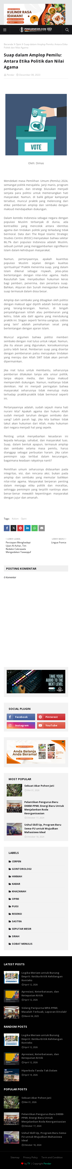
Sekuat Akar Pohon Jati (39, 785)
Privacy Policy (30, 1157)
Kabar (16, 884)
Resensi (17, 913)
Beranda (8, 44)
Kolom (15, 518)
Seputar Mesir (21, 928)
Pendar (10, 74)
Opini (18, 44)
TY (28, 1163)
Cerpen (16, 861)
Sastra (17, 921)
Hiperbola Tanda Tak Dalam (39, 1070)
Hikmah (17, 876)
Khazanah (19, 891)
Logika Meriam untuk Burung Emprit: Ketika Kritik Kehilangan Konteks (42, 976)
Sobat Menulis (22, 943)
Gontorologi (21, 869)
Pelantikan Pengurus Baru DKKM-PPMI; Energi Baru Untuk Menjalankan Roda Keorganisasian (44, 807)
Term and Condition (52, 1157)
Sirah (15, 936)
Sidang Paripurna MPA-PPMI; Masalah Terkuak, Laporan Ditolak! (44, 1009)
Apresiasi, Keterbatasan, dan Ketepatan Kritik (40, 993)
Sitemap (15, 1157)
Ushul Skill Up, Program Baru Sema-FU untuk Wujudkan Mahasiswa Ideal (42, 828)
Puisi (15, 906)
